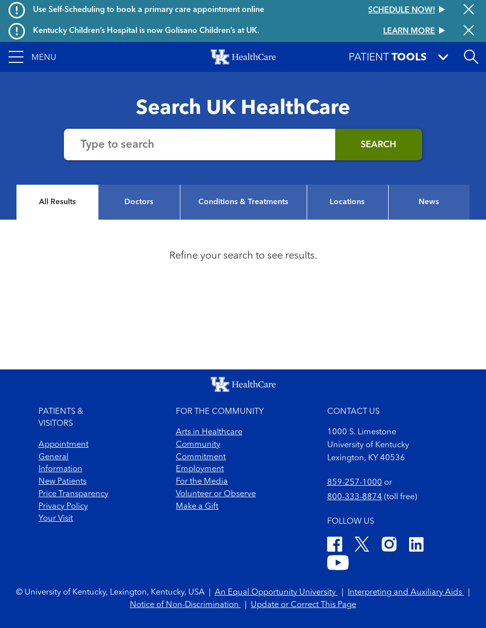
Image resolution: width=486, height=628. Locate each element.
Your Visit (55, 519)
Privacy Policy (63, 507)
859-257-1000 (354, 483)
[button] (32, 57)
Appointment (63, 445)
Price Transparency (73, 494)
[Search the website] (199, 144)
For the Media (202, 482)
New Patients (62, 482)
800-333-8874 (354, 497)
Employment (200, 469)
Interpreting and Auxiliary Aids (406, 593)
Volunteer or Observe (216, 494)
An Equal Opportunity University (276, 593)
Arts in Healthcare (209, 432)
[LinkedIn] (416, 546)
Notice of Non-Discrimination (185, 605)
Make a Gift (197, 507)
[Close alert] (469, 10)
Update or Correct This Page (303, 605)
